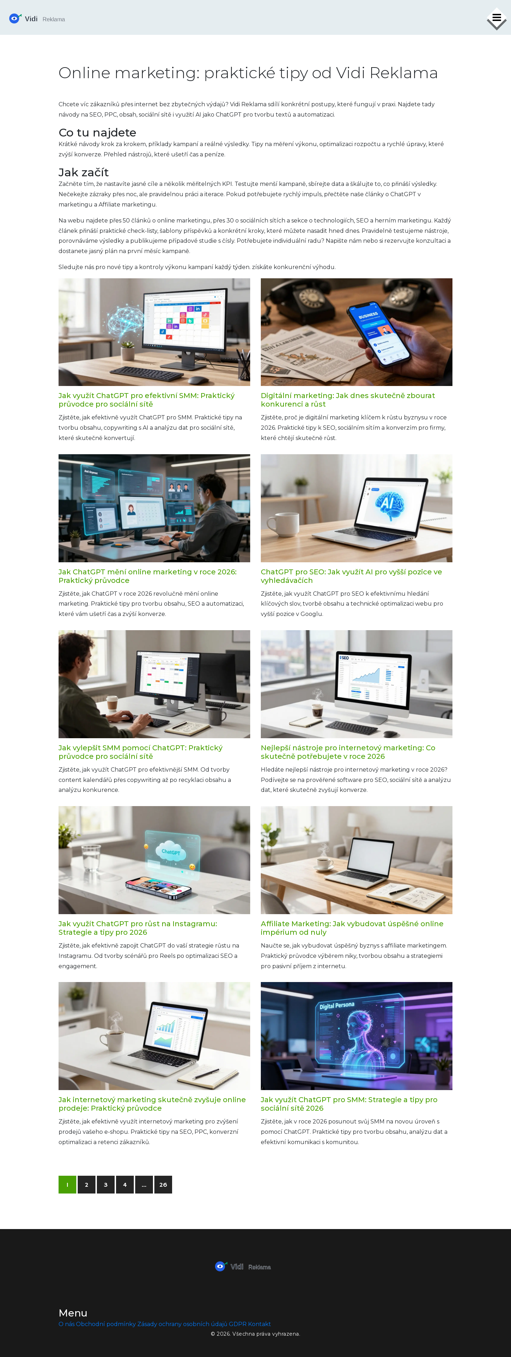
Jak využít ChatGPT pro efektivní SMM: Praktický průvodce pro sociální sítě (147, 399)
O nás (67, 1324)
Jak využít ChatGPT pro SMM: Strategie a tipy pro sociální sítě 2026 (349, 1103)
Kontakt (259, 1324)
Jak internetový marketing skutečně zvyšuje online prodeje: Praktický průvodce (152, 1103)
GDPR (238, 1324)
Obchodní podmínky (106, 1324)
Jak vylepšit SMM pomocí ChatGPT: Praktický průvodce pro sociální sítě (140, 752)
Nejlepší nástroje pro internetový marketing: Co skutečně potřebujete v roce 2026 (348, 752)
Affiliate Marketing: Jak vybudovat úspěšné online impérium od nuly (352, 928)
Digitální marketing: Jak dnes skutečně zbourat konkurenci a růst (348, 399)
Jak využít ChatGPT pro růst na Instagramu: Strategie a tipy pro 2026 (138, 928)
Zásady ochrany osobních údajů (182, 1324)
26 (163, 1185)
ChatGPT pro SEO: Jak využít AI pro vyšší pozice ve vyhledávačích (351, 576)
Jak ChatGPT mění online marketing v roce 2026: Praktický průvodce (148, 576)
